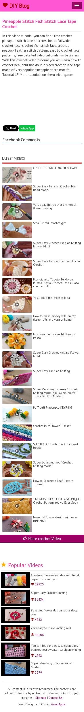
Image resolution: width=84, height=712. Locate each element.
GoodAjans (58, 704)
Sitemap (40, 698)
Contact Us (56, 698)
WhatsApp (27, 128)
